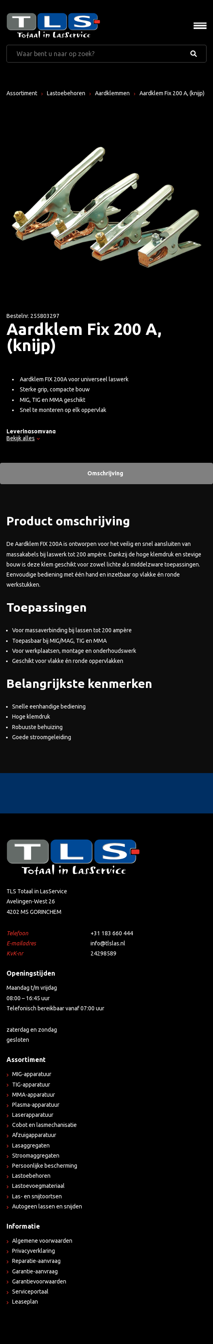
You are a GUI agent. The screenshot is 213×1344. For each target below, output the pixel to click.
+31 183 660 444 (112, 933)
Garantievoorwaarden (39, 1281)
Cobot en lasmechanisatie (44, 1125)
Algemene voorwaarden (42, 1240)
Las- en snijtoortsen (37, 1196)
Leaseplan (25, 1301)
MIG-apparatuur (31, 1074)
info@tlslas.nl (108, 943)
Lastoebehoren (66, 93)
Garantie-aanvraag (35, 1271)
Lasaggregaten (31, 1145)
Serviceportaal (30, 1291)
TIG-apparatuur (31, 1084)
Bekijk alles (23, 438)
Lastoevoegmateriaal (38, 1186)
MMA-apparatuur (33, 1094)
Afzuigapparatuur (34, 1135)
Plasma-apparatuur (35, 1105)
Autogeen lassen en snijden (47, 1206)
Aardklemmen (112, 93)
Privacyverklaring (33, 1251)
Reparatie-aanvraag (36, 1261)
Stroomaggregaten (35, 1155)
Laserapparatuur (32, 1115)
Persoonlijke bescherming (44, 1165)
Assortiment (21, 93)
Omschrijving (105, 473)
